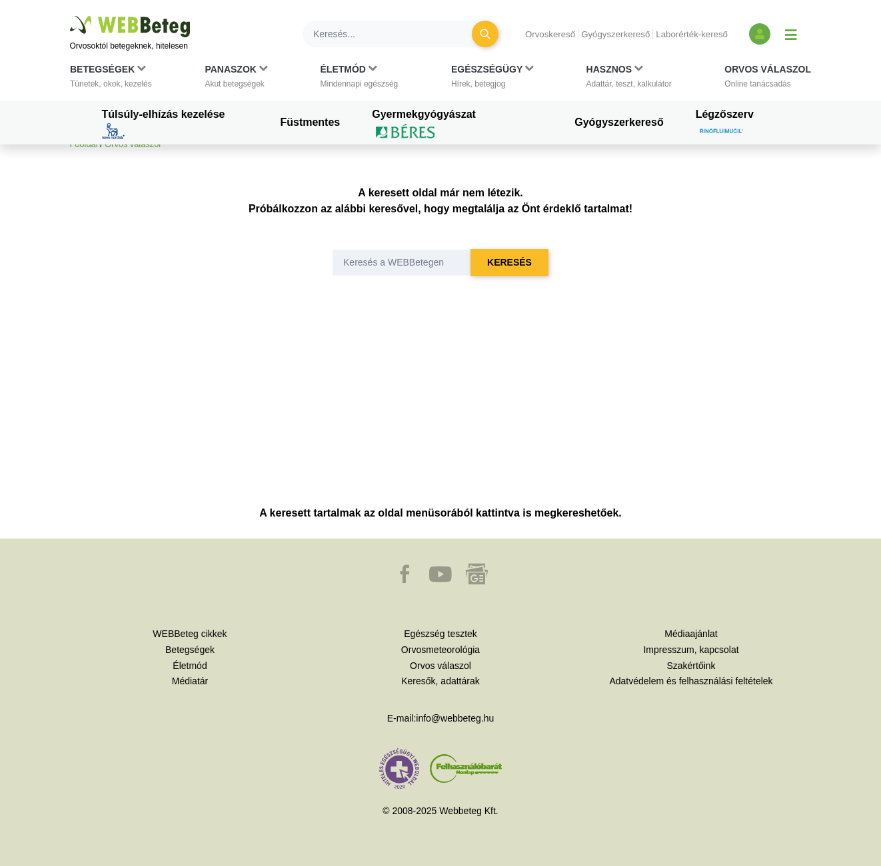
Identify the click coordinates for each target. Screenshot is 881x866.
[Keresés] (395, 34)
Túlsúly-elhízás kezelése (163, 123)
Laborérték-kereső (692, 34)
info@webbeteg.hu (455, 718)
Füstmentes (310, 122)
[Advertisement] (441, 405)
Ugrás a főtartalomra (70, 16)
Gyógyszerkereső (615, 34)
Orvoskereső (550, 34)
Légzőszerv (725, 123)
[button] (111, 79)
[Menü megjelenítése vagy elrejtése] (791, 34)
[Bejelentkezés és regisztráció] (759, 34)
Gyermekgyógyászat (424, 123)
